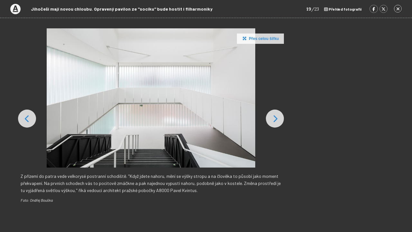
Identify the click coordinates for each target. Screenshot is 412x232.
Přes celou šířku (260, 38)
